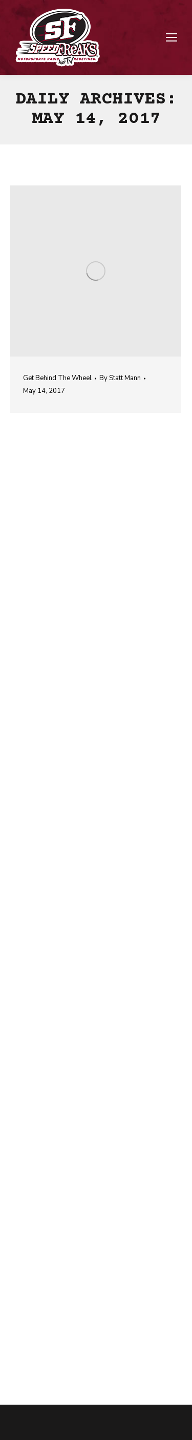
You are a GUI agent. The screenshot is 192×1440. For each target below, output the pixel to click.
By (120, 378)
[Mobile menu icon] (171, 37)
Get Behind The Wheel (57, 378)
